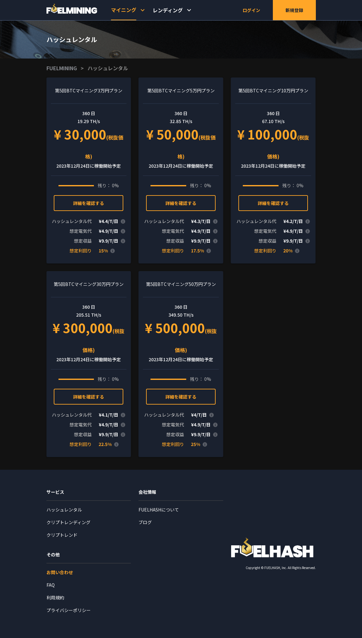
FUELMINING (61, 68)
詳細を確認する (88, 203)
